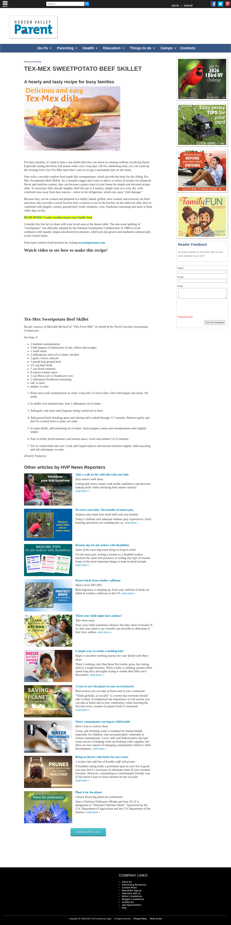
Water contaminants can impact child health (102, 721)
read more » (82, 491)
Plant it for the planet (88, 792)
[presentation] (202, 308)
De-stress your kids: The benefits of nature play (104, 509)
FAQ (124, 908)
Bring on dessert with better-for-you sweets (101, 757)
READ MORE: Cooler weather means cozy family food (58, 217)
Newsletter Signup (131, 890)
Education (111, 48)
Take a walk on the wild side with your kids (102, 474)
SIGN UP (188, 5)
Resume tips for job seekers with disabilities (102, 545)
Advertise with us (131, 893)
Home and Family (32, 62)
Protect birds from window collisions (97, 580)
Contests (187, 48)
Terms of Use (156, 919)
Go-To (42, 48)
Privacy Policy (139, 919)
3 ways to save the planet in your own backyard (104, 686)
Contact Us (128, 902)
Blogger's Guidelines (133, 899)
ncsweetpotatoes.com (91, 242)
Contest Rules (129, 887)
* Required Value (185, 317)
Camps (167, 48)
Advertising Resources (134, 884)
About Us (127, 882)
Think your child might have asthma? (98, 615)
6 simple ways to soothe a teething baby (99, 651)
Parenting (65, 48)
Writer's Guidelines (132, 896)
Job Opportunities (131, 905)
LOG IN (175, 5)
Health (88, 48)
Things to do (140, 48)
